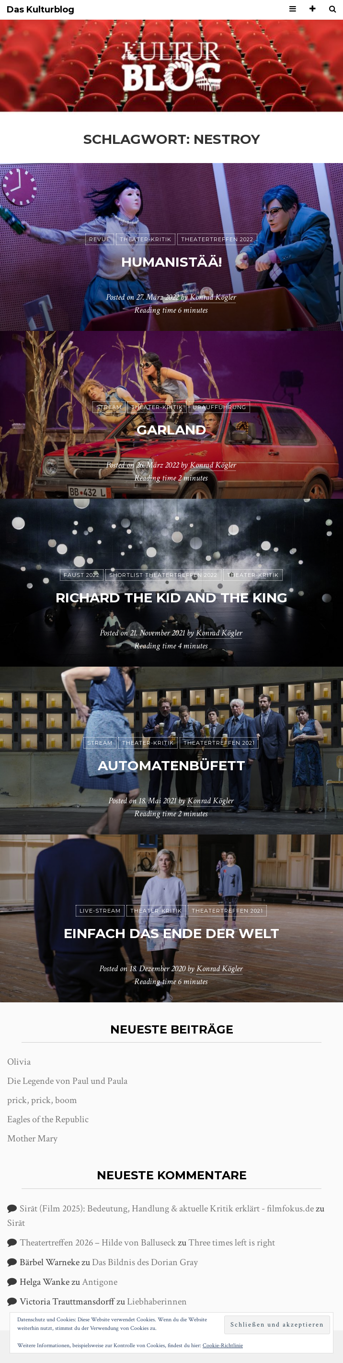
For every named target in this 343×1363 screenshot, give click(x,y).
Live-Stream (100, 910)
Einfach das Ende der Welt (171, 933)
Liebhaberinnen (157, 1301)
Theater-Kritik (146, 239)
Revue (99, 239)
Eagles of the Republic (48, 1119)
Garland (171, 430)
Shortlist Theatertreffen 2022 (163, 575)
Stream (109, 407)
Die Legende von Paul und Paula (67, 1081)
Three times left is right (231, 1242)
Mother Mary (32, 1138)
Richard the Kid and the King (171, 597)
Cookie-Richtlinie (223, 1345)
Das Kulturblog (40, 10)
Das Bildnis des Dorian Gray (145, 1262)
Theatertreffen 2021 (219, 743)
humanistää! (171, 262)
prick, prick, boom (42, 1100)
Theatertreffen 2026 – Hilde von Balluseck (98, 1242)
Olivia (19, 1062)
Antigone (99, 1282)
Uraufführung (219, 407)
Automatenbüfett (171, 765)
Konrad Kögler (213, 297)
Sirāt (16, 1223)
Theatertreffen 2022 (217, 239)
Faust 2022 (82, 575)
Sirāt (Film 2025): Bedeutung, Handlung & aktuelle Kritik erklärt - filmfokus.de (167, 1208)
